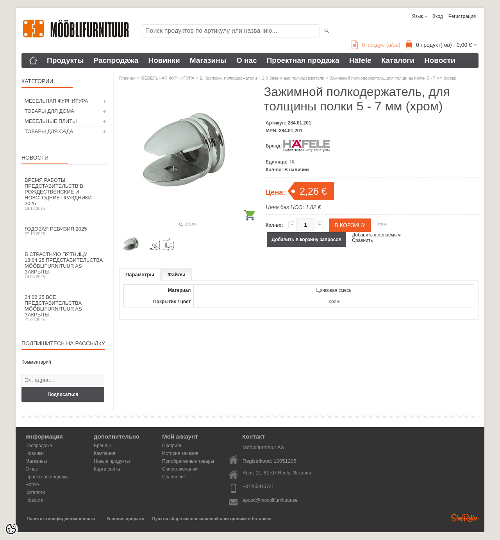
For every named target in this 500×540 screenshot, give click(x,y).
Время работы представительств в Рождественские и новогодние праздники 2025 (64, 194)
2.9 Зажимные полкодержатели (293, 78)
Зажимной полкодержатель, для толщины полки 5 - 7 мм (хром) (393, 78)
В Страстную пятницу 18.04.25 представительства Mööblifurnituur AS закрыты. (64, 265)
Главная (127, 78)
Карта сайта (107, 469)
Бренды (102, 445)
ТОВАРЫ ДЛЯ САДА (49, 131)
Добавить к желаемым (376, 235)
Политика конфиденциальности (61, 518)
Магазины (208, 60)
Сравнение (174, 477)
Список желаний (180, 469)
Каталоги (397, 60)
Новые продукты (112, 461)
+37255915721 (258, 486)
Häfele (360, 60)
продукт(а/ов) (376, 45)
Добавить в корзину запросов (306, 239)
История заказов (180, 453)
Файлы (177, 274)
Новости (439, 60)
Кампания (104, 453)
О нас (246, 60)
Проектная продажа (303, 60)
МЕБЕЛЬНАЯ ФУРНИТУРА (56, 101)
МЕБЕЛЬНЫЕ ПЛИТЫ (51, 121)
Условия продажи (125, 518)
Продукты (65, 60)
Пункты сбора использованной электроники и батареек (211, 518)
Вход (437, 16)
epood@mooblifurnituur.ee (270, 500)
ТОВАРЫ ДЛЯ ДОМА (49, 111)
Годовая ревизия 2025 (64, 231)
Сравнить (362, 240)
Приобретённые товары (188, 461)
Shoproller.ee (465, 518)
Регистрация (462, 16)
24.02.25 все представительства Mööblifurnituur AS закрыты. (64, 308)
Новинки (164, 60)
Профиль (172, 445)
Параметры (139, 274)
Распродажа (116, 60)
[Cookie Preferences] (11, 529)
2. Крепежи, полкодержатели (228, 78)
